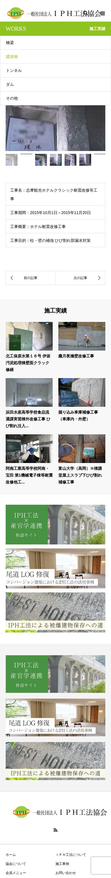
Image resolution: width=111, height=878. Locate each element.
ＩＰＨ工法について (71, 855)
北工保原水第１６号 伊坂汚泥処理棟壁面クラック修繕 (28, 363)
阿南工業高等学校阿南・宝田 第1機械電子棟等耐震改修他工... (29, 475)
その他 (12, 98)
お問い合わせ (66, 873)
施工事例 (62, 864)
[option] (55, 120)
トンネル (14, 70)
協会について (16, 864)
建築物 (12, 56)
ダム (10, 84)
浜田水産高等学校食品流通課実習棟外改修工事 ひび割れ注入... (28, 419)
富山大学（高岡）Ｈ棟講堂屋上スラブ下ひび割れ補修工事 (80, 475)
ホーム (11, 855)
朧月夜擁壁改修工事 (76, 356)
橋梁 (10, 42)
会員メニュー (16, 873)
